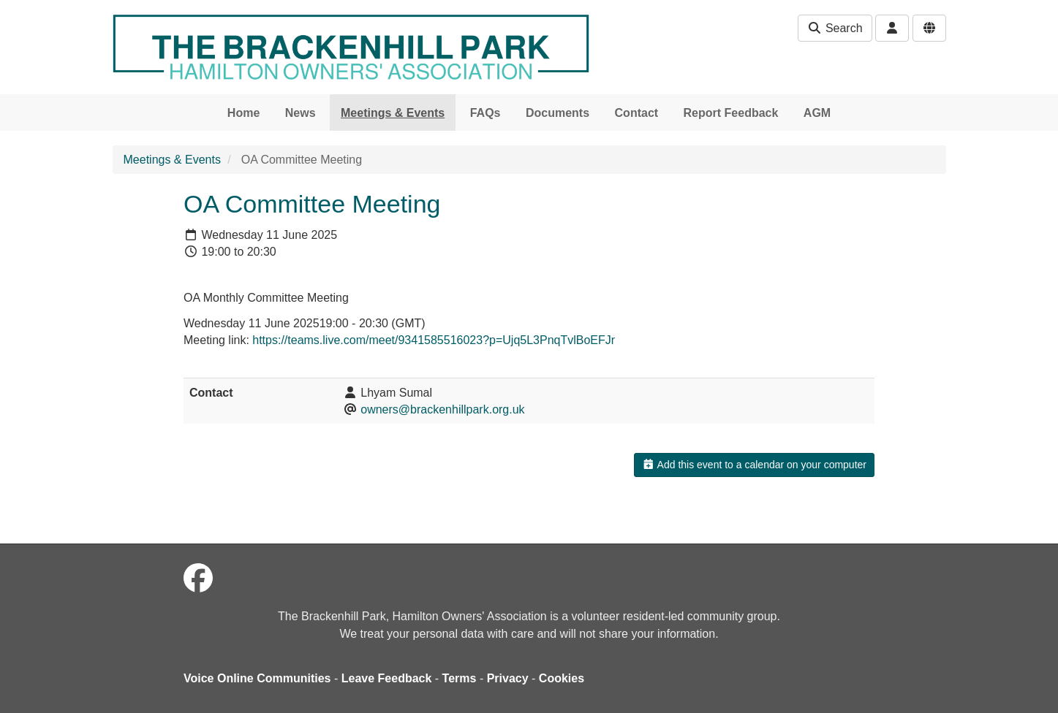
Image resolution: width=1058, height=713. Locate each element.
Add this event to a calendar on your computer (754, 464)
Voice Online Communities (257, 678)
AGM (817, 113)
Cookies (561, 678)
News (300, 113)
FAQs (485, 113)
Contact (637, 113)
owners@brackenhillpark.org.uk (442, 409)
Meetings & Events (393, 113)
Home (243, 113)
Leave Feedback (386, 678)
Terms (459, 678)
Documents (557, 113)
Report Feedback (731, 113)
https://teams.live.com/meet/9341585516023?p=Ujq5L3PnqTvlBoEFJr (433, 340)
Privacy (508, 678)
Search (834, 28)
